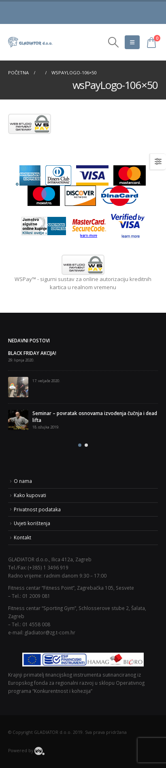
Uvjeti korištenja (32, 523)
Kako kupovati (30, 495)
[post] (18, 387)
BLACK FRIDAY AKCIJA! (32, 353)
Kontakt (22, 537)
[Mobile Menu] (132, 42)
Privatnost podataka (37, 509)
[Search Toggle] (113, 42)
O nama (23, 481)
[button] (80, 445)
